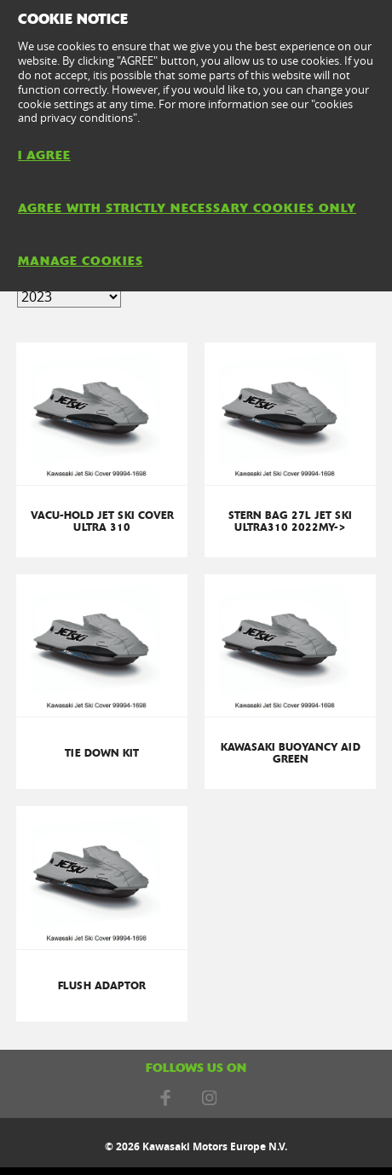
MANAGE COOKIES (80, 260)
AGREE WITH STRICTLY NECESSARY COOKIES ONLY (187, 208)
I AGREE (44, 155)
